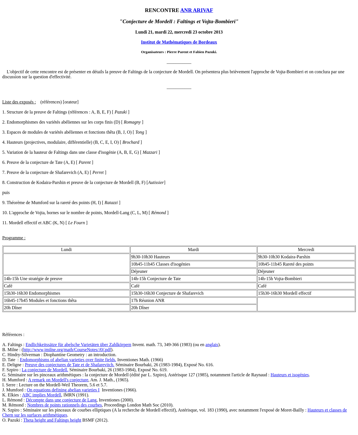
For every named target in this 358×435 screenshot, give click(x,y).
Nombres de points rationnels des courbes (64, 405)
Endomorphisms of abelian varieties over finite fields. (68, 359)
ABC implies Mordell (41, 395)
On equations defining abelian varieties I (63, 389)
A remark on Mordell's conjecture (58, 379)
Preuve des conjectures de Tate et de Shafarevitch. (69, 364)
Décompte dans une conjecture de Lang (61, 400)
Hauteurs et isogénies (289, 374)
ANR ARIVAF (196, 10)
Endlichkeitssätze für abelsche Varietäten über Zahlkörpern (78, 344)
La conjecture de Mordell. (45, 369)
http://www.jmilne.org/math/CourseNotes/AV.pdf (67, 349)
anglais (212, 344)
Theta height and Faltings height (52, 420)
